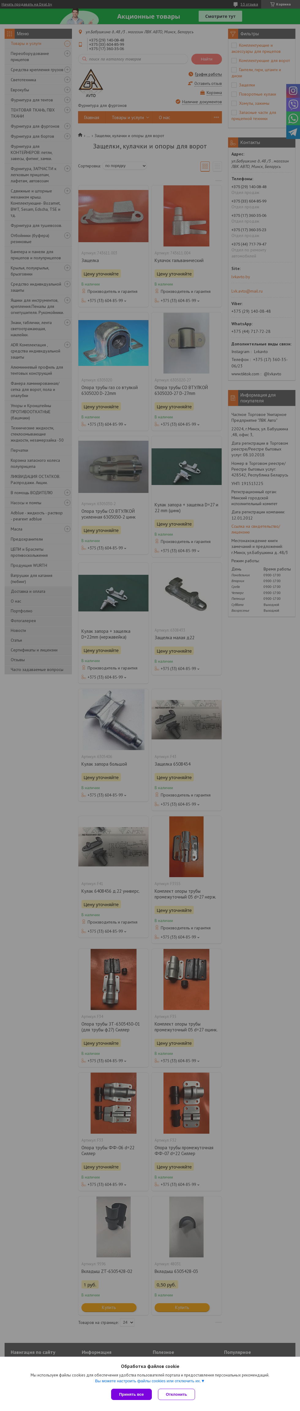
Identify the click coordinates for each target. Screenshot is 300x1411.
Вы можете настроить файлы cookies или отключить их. (148, 1381)
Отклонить (176, 1394)
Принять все (131, 1394)
